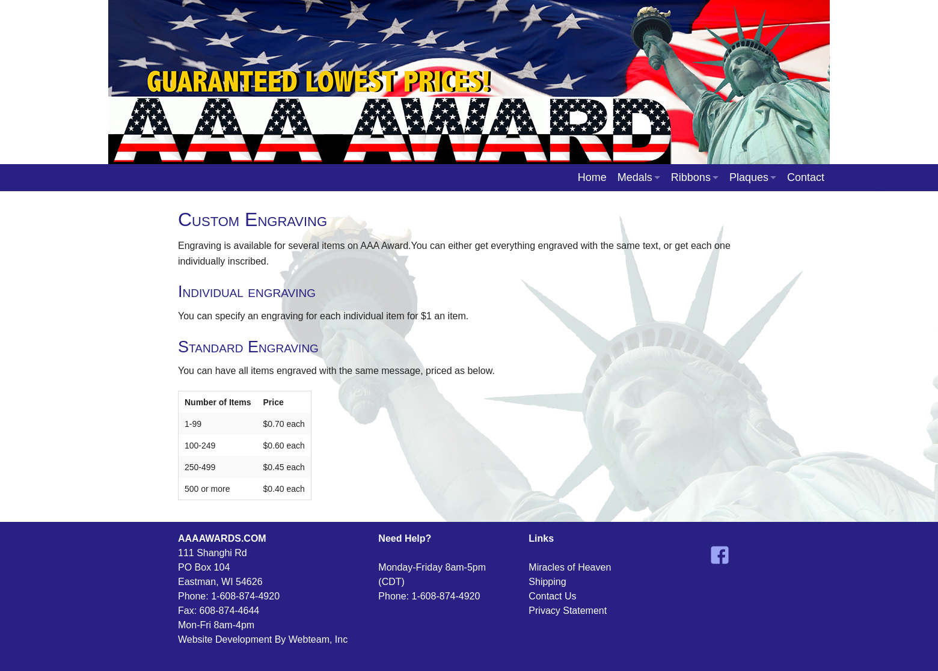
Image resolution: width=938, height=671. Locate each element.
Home (592, 177)
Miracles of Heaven (570, 567)
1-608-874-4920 (245, 596)
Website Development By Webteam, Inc (263, 639)
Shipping (547, 582)
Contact (805, 177)
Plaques (748, 177)
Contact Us (552, 596)
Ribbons (691, 177)
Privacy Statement (568, 610)
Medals (635, 177)
